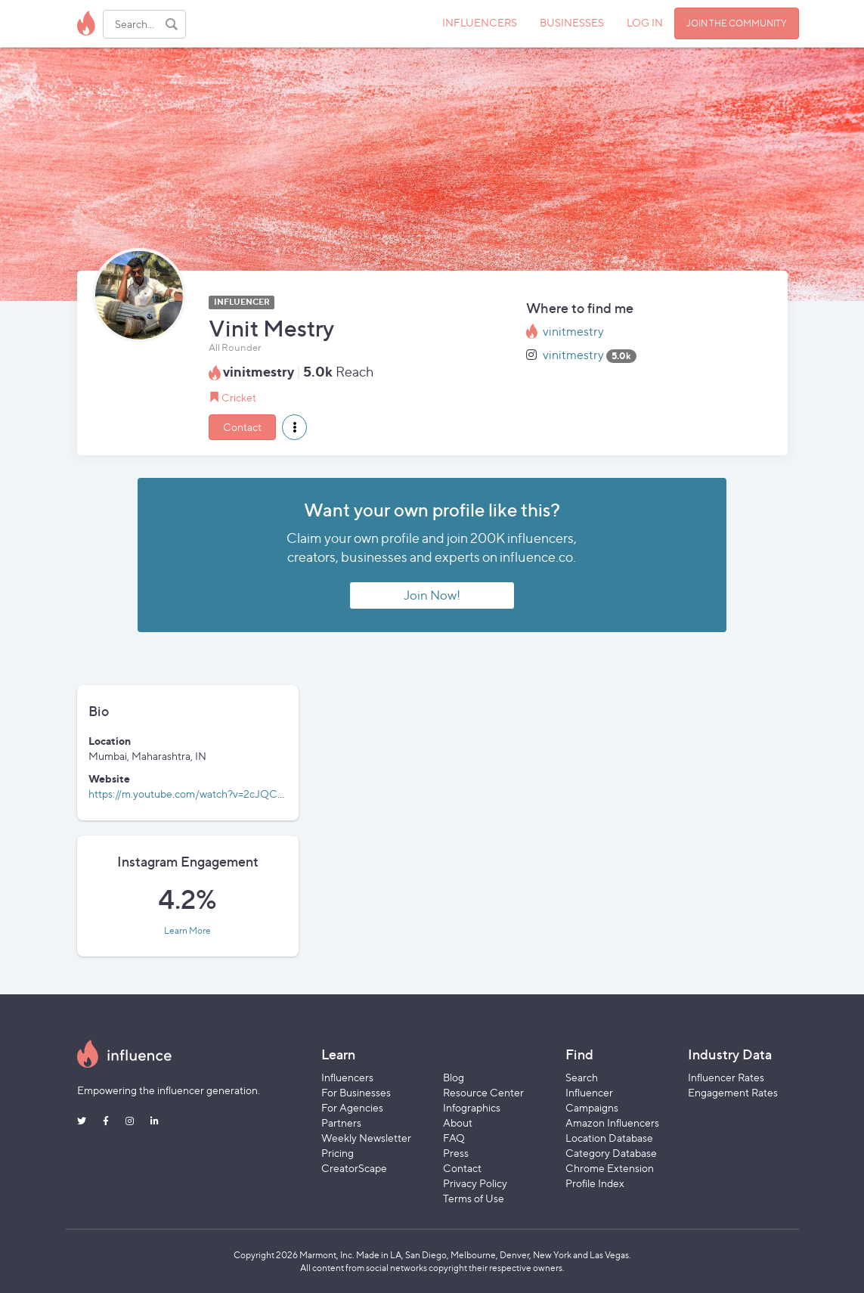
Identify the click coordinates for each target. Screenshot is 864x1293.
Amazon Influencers (612, 1122)
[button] (294, 427)
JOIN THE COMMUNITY (736, 23)
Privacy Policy (475, 1183)
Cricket (238, 397)
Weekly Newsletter (366, 1137)
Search (581, 1077)
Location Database (609, 1137)
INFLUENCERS (479, 22)
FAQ (454, 1137)
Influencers (347, 1077)
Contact (242, 426)
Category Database (611, 1152)
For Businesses (356, 1092)
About (457, 1122)
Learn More (187, 931)
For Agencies (352, 1107)
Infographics (471, 1107)
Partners (341, 1122)
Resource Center (483, 1092)
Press (456, 1152)
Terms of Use (473, 1198)
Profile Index (594, 1183)
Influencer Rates (726, 1077)
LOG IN (645, 22)
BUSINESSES (572, 22)
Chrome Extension (609, 1167)
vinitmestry (573, 331)
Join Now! (432, 595)
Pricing (337, 1152)
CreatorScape (354, 1167)
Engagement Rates (733, 1092)
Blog (453, 1077)
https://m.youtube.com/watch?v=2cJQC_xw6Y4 (200, 793)
